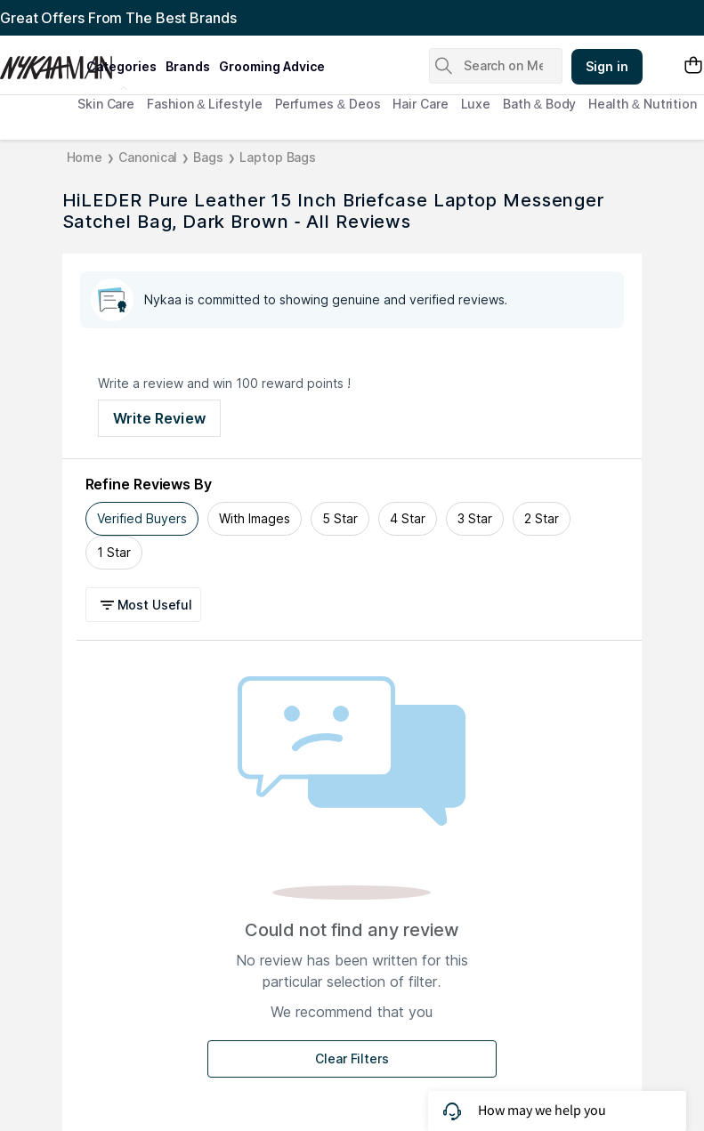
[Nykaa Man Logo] (41, 61)
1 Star (114, 552)
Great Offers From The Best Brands (118, 18)
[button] (146, 604)
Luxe (476, 103)
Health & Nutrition (642, 103)
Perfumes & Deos (328, 103)
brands (188, 66)
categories (121, 66)
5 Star (340, 518)
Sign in (607, 66)
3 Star (474, 518)
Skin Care (105, 103)
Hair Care (420, 103)
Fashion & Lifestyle (204, 103)
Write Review (159, 418)
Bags (208, 157)
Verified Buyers (142, 518)
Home (85, 157)
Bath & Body (539, 103)
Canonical (147, 157)
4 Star (407, 518)
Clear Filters (352, 1058)
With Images (254, 518)
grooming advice (272, 66)
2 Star (541, 518)
